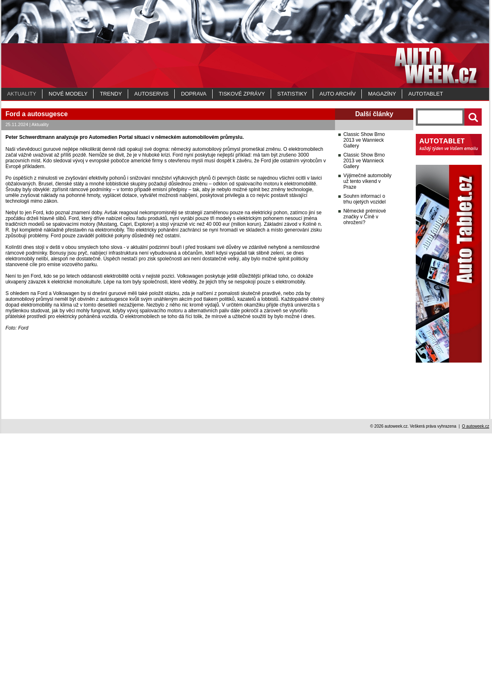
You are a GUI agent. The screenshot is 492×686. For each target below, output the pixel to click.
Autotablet (425, 94)
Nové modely (68, 94)
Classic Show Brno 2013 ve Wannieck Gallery (364, 415)
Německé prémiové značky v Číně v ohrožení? (364, 491)
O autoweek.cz (475, 679)
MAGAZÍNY (382, 94)
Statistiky (292, 94)
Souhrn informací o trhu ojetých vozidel (364, 474)
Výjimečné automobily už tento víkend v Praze (367, 456)
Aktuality (21, 94)
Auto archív (337, 94)
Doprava (193, 94)
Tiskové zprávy (242, 94)
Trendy (111, 94)
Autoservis (151, 94)
